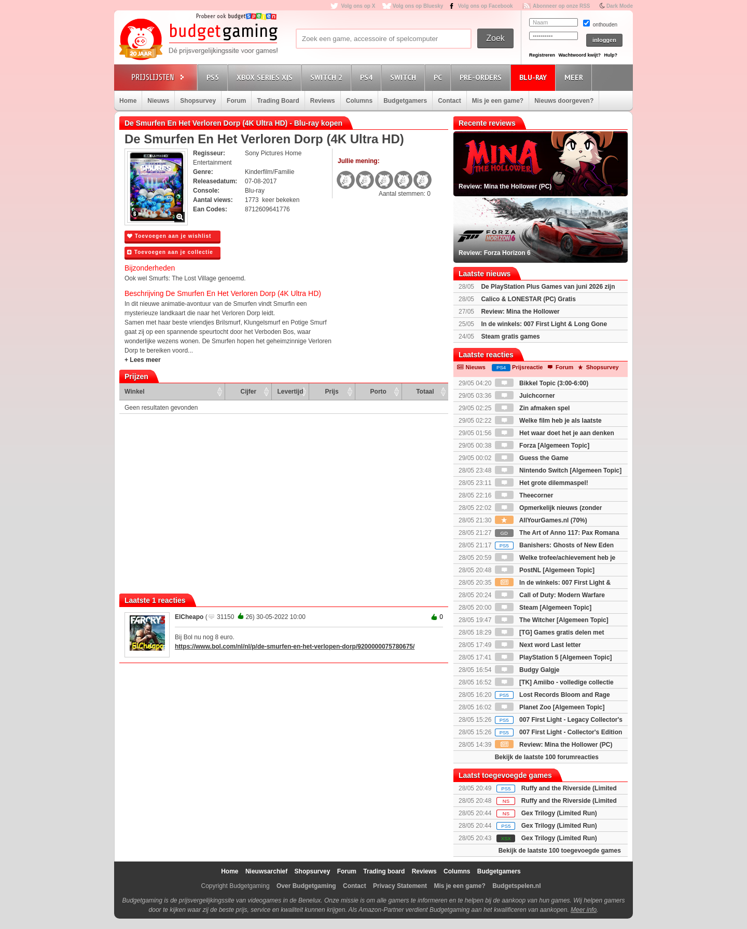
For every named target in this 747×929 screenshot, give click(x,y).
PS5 (214, 77)
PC (439, 77)
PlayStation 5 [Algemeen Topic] (553, 657)
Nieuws (158, 100)
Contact (449, 100)
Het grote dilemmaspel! (541, 483)
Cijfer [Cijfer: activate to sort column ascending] (249, 391)
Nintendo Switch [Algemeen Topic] (558, 470)
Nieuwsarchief (266, 871)
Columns (359, 100)
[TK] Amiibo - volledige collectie (554, 682)
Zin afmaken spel (532, 408)
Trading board (384, 871)
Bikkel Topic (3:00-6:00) (542, 383)
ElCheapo (189, 617)
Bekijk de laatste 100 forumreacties (547, 757)
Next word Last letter (538, 645)
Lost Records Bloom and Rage (552, 694)
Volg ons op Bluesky (418, 6)
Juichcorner (525, 395)
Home (127, 100)
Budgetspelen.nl (516, 886)
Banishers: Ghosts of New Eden (554, 545)
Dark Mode (619, 6)
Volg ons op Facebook (485, 6)
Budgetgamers (405, 100)
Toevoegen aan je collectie (170, 252)
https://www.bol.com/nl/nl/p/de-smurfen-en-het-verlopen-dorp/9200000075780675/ (294, 646)
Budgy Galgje (527, 670)
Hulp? (610, 55)
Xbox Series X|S (266, 77)
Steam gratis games (510, 336)
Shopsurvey (198, 100)
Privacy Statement (400, 886)
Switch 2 (327, 77)
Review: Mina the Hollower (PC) (554, 744)
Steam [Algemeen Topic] (543, 607)
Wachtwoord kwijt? (579, 55)
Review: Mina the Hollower (520, 311)
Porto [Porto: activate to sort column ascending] (378, 391)
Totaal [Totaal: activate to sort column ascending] (425, 391)
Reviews (322, 100)
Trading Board (278, 100)
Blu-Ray (534, 77)
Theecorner (524, 495)
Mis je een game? (497, 100)
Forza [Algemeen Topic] (542, 445)
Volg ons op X (358, 6)
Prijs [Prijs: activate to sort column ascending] (332, 391)
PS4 (368, 77)
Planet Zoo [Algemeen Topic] (550, 707)
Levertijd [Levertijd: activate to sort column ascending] (290, 391)
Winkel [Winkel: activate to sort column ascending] (135, 391)
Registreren (542, 55)
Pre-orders (482, 77)
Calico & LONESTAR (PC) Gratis (528, 299)
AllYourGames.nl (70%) (541, 520)
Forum (236, 100)
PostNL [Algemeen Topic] (544, 570)
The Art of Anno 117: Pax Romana (557, 532)
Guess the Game (532, 458)
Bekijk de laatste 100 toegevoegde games (560, 850)
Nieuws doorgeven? (563, 100)
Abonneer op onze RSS (561, 6)
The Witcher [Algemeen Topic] (551, 620)
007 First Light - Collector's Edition (558, 732)
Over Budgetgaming (306, 886)
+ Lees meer (143, 359)
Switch (404, 77)
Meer (575, 77)
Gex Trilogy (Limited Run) (559, 813)
